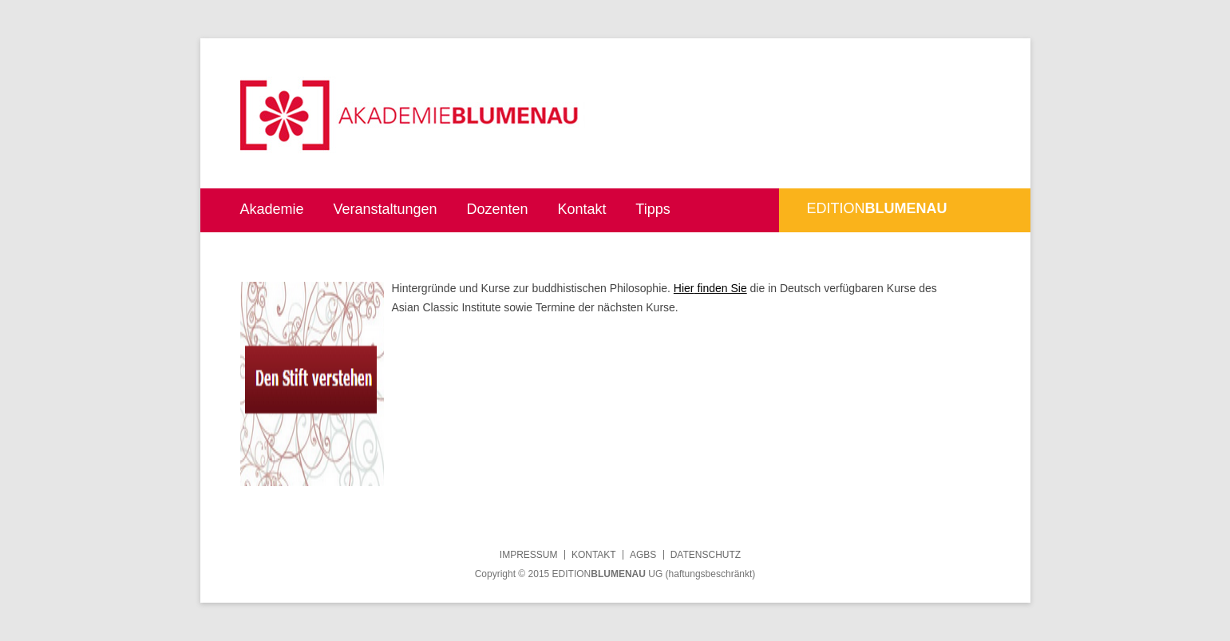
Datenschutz (705, 554)
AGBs (643, 554)
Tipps (652, 209)
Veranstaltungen (385, 209)
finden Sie (720, 288)
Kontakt (581, 209)
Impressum (529, 554)
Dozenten (497, 209)
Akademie (272, 209)
